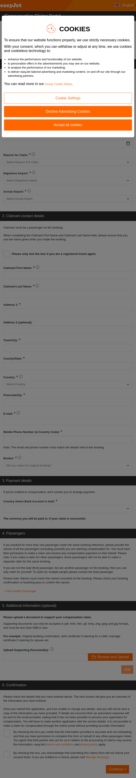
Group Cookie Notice (58, 84)
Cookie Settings (68, 98)
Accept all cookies (68, 125)
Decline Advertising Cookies (68, 111)
